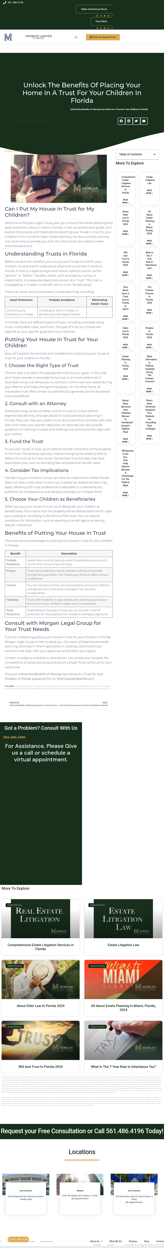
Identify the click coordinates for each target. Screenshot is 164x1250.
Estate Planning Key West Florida (100, 1081)
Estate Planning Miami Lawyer (28, 1077)
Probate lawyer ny (60, 1103)
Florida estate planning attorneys (121, 1090)
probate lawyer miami (134, 1082)
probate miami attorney (94, 1082)
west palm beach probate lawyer (144, 1086)
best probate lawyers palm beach (30, 1090)
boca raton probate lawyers (127, 1086)
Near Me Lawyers (97, 1077)
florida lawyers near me (138, 1090)
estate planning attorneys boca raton (84, 1084)
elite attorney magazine (30, 1082)
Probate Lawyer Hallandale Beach (111, 1077)
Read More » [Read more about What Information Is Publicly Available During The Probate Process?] (149, 390)
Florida (38, 38)
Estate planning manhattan (130, 1101)
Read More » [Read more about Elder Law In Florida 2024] (125, 346)
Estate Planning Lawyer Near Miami (146, 1077)
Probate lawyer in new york (26, 1105)
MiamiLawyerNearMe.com (75, 679)
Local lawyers (8, 1103)
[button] (76, 37)
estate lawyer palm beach (48, 1090)
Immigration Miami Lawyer (26, 1081)
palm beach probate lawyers (23, 1088)
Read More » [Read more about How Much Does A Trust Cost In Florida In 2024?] (125, 317)
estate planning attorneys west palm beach (14, 1086)
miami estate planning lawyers (25, 1092)
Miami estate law (97, 1092)
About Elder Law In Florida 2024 (125, 217)
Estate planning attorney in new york (126, 1097)
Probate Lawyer (38, 36)
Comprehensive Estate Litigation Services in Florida (41, 947)
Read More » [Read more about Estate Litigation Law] (149, 191)
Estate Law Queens (65, 1097)
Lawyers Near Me (97, 1245)
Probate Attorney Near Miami (26, 1079)
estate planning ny (111, 1097)
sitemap (129, 1244)
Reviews (131, 1241)
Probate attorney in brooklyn (73, 1103)
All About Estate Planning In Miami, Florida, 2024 (123, 1008)
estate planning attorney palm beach (127, 1084)
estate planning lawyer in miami (87, 1090)
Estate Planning (14, 151)
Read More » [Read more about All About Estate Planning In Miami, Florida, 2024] (149, 242)
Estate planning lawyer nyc (83, 1101)
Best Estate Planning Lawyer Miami (76, 1079)
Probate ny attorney (68, 1105)
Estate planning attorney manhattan (28, 1099)
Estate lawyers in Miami (109, 1092)
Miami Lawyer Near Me (59, 1077)
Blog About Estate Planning (57, 109)
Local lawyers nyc (17, 1103)
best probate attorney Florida (141, 1088)
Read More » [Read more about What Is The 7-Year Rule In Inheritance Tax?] (149, 276)
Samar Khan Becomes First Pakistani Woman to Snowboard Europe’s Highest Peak (127, 416)
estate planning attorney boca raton (63, 1084)
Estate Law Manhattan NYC (25, 1097)
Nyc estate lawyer (38, 1103)
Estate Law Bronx (87, 1097)
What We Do (113, 1241)
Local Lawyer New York (99, 1097)
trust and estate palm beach (84, 1092)
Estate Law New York (39, 1097)
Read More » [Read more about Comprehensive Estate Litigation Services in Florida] (125, 201)
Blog (146, 1241)
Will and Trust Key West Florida (118, 1081)
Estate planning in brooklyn (62, 1099)
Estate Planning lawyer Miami (42, 1081)
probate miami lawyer (54, 1092)
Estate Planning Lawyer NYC (45, 1077)
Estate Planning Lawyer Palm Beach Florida (145, 1079)
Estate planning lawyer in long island (147, 1099)
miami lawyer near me (40, 1092)
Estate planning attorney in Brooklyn (84, 1105)
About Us (93, 1241)
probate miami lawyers (108, 1082)
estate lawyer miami (146, 1082)
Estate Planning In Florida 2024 (126, 362)
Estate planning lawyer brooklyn (108, 1099)
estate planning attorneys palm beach (105, 1084)
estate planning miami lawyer (44, 1082)
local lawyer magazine (151, 1081)
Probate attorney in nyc (139, 1103)
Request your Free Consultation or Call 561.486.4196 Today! (82, 1131)
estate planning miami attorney (79, 1082)
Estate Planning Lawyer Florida (74, 1077)
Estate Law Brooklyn (76, 1097)
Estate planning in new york (78, 1099)
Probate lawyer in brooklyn (153, 1103)
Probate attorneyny (49, 1103)
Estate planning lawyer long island (65, 1101)
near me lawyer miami (121, 1082)
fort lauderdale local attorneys (153, 1090)
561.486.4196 (14, 737)
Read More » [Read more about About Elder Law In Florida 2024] (125, 232)
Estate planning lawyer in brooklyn (126, 1099)
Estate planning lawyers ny (99, 1101)
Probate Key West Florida (84, 1081)
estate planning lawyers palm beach (22, 1084)
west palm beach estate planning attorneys (38, 1086)
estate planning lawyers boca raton (43, 1084)
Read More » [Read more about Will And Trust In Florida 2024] (125, 273)
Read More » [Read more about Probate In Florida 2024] (149, 346)
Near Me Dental (88, 1077)
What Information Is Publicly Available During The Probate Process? (151, 369)
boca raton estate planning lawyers (108, 1086)
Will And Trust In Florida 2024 (125, 258)
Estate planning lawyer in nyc (47, 1101)
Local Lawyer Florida (56, 1081)
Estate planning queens (144, 1101)
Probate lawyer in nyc (40, 1105)
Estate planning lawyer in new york (29, 1101)
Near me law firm (28, 1103)
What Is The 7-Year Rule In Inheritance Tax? (123, 1067)
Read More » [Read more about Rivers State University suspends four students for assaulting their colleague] (149, 437)
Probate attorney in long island (90, 1103)
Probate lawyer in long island (10, 1105)
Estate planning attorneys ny (47, 1099)
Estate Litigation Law (150, 180)
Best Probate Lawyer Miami (58, 1079)
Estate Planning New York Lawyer (11, 1077)
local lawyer (130, 1081)
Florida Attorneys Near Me (69, 1081)
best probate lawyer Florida (13, 1090)
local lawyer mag (140, 1081)
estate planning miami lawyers (61, 1082)
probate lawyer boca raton (71, 1088)
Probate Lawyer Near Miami (129, 1077)
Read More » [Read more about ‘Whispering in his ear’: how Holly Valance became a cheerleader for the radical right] (125, 494)
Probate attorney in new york (125, 1103)
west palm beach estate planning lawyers (86, 1086)
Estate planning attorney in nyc (145, 1097)
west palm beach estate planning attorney (62, 1086)
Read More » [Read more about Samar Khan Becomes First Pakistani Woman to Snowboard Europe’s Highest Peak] (125, 440)
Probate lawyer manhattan (54, 1105)
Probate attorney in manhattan (107, 1103)
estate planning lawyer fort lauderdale (67, 1090)
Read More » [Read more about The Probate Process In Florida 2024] (149, 311)
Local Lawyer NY (110, 1245)
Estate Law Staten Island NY (9, 1097)
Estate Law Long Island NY (52, 1097)
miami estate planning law (9, 1092)
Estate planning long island (114, 1101)
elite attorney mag (18, 1082)
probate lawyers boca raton (55, 1088)
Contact (160, 1241)
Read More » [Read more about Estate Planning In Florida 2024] (125, 377)
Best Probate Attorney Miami (42, 1079)
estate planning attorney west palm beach (149, 1084)
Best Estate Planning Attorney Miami (96, 1079)
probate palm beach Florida (68, 1092)
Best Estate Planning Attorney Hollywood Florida (119, 1079)
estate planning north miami (104, 1090)
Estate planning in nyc (92, 1099)
